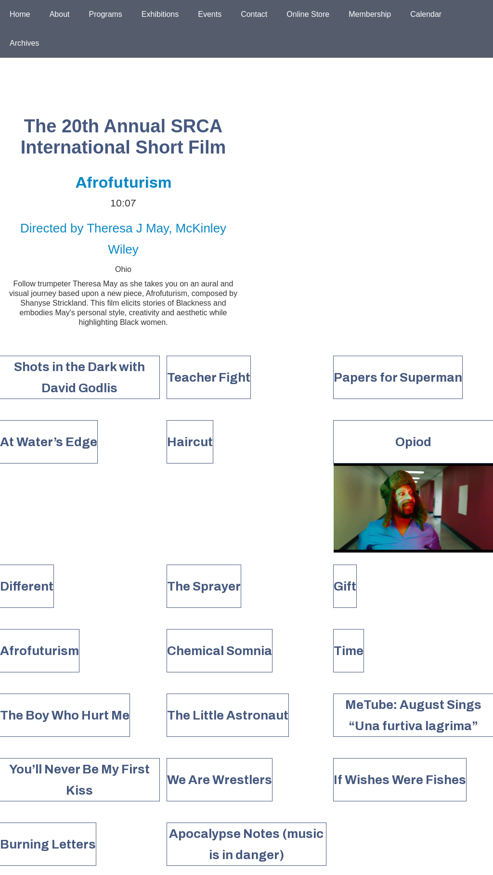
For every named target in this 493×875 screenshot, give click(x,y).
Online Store (307, 14)
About (60, 14)
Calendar (425, 14)
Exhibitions (160, 14)
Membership (370, 14)
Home (20, 14)
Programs (105, 14)
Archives (24, 43)
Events (209, 14)
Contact (254, 14)
